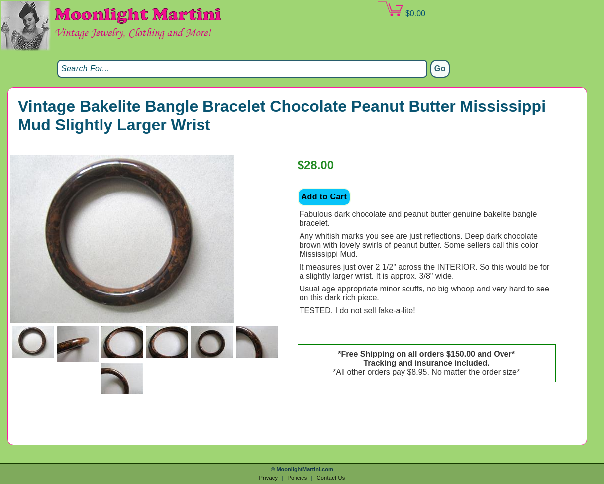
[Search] (242, 69)
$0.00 (401, 9)
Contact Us (330, 478)
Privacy (268, 478)
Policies (297, 478)
